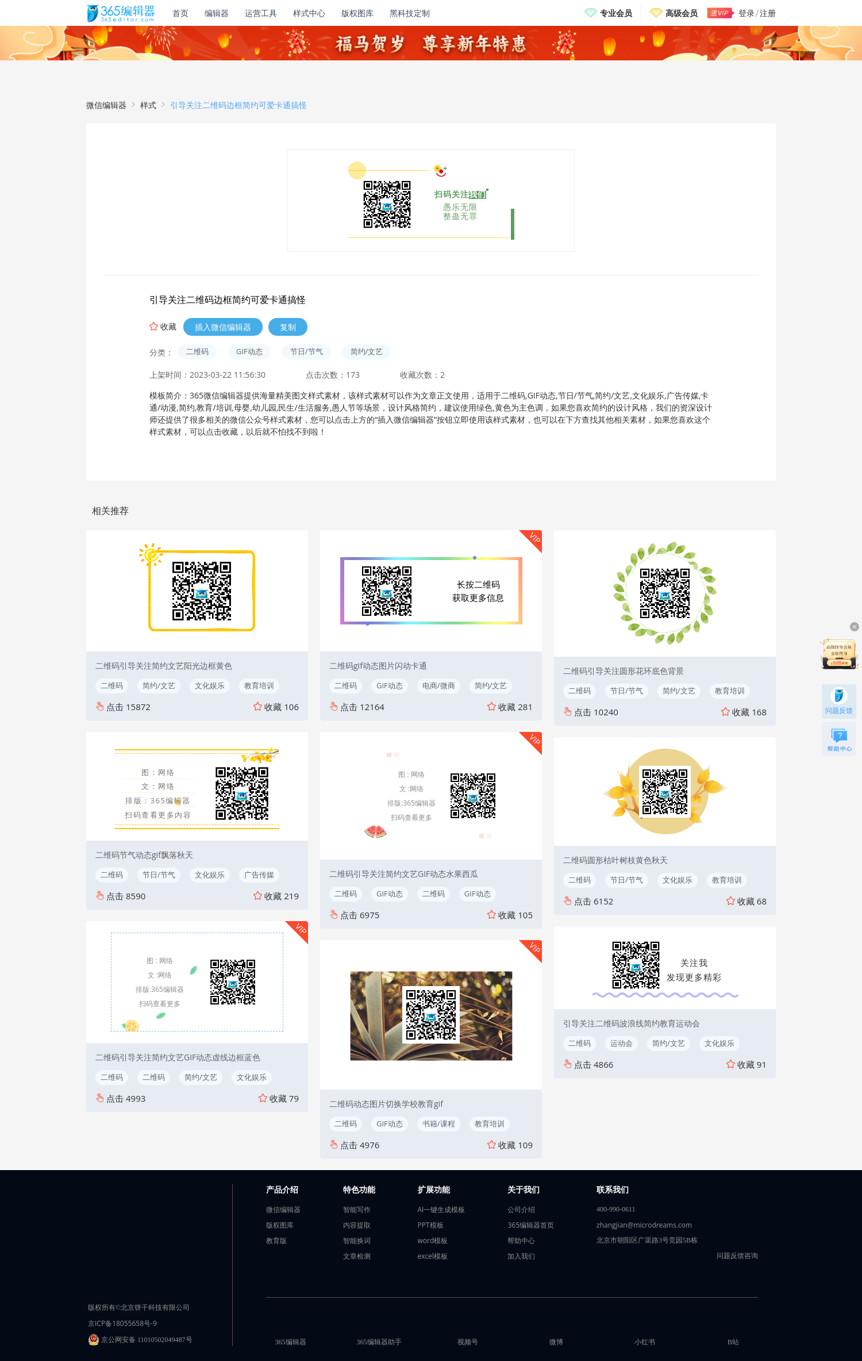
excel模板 (433, 1256)
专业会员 (616, 12)
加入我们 (521, 1256)
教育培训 (259, 685)
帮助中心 (521, 1240)
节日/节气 (306, 351)
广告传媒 (259, 874)
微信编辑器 (106, 104)
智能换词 (357, 1240)
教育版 (276, 1240)
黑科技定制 (410, 12)
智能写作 (357, 1209)
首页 (180, 12)
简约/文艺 (367, 351)
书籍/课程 (438, 1123)
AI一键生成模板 (441, 1209)
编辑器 (217, 12)
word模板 (433, 1240)
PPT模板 (431, 1225)
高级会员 (681, 12)
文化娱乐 (210, 685)
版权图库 (357, 12)
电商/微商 (438, 685)
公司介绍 (521, 1209)
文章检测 (357, 1256)
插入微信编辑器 (223, 326)
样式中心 (309, 12)
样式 (148, 104)
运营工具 (261, 12)
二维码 (197, 351)
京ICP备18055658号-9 (122, 1323)
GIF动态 (249, 351)
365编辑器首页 (530, 1225)
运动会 (621, 1043)
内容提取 (357, 1225)
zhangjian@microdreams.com (644, 1225)
